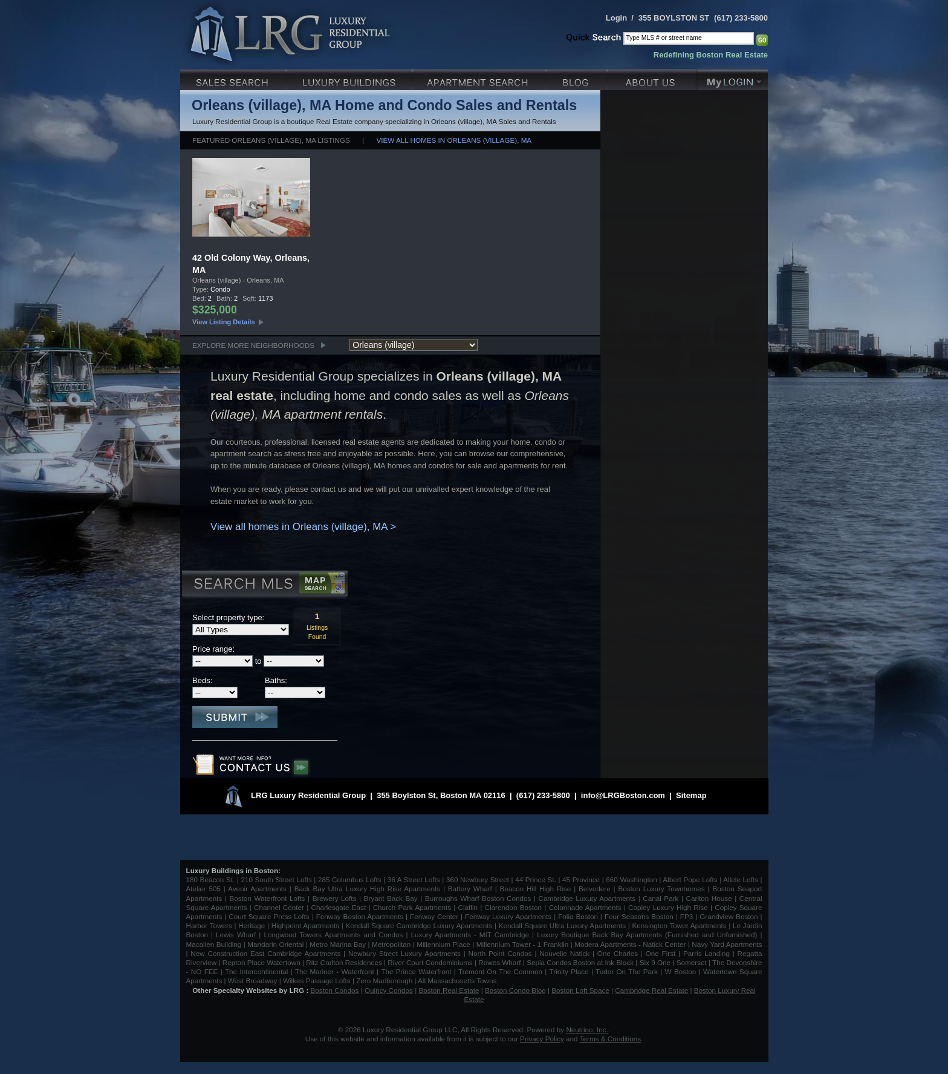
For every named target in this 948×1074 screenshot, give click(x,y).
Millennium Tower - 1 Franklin (522, 944)
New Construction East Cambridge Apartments (265, 953)
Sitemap (691, 795)
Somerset (692, 962)
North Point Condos (500, 953)
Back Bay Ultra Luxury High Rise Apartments (367, 888)
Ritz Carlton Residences (343, 962)
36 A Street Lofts (414, 879)
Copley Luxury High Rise (668, 907)
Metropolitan (392, 944)
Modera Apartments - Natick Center (630, 944)
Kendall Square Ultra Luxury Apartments (562, 925)
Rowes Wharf (499, 962)
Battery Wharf (470, 888)
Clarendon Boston (513, 907)
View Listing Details (223, 322)
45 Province (581, 879)
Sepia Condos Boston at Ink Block (580, 962)
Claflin (469, 907)
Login (616, 17)
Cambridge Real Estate (651, 990)
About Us (653, 78)
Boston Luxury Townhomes (661, 888)
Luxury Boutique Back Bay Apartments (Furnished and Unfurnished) (647, 934)
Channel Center (279, 907)
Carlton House (709, 898)
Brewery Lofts (335, 898)
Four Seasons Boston (640, 916)
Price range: (213, 648)
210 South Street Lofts (276, 879)
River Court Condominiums (430, 962)
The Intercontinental (256, 971)
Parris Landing (706, 953)
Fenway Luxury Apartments (508, 916)
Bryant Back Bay (391, 898)
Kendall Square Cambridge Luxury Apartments (420, 925)
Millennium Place (443, 944)
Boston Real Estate (448, 990)
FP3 (687, 916)
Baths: (276, 680)
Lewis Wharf (236, 934)
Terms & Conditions (610, 1039)
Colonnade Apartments (585, 907)
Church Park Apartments (412, 907)
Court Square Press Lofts (269, 916)
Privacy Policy (542, 1039)
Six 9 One (655, 962)
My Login (733, 78)
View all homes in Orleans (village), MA (453, 140)
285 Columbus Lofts (349, 879)
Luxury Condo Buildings (350, 78)
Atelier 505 (205, 888)
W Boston (682, 971)
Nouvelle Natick (564, 953)
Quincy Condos (389, 990)
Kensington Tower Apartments (679, 925)
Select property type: (228, 617)
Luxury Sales (233, 78)
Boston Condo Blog (515, 990)
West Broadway (253, 980)
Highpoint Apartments (306, 925)
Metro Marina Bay (338, 944)
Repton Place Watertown (261, 962)
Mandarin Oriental (275, 944)
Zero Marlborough (384, 980)
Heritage (251, 925)
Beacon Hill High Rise (535, 888)
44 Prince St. (535, 879)
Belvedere (595, 888)
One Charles (617, 953)
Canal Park (660, 898)
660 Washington (631, 879)
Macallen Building (214, 944)
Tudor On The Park (627, 971)
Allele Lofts (740, 879)
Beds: (202, 680)
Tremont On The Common (500, 971)
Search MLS (264, 585)
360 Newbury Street (477, 879)
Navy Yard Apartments (727, 944)
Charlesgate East (338, 907)
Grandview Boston (729, 916)
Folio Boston (578, 916)
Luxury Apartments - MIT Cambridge (470, 934)
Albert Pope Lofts (690, 879)
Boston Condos (335, 990)
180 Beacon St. (210, 879)
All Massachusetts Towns (457, 980)
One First (661, 953)
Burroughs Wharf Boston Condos (478, 898)
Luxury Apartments (480, 78)
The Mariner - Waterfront (334, 971)
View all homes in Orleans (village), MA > (303, 526)
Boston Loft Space (580, 990)
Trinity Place (570, 971)
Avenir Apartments (257, 888)
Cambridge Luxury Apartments (587, 898)
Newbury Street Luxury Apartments (404, 953)
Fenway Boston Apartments (359, 916)
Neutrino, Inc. (587, 1029)
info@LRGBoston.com (623, 795)
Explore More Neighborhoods (253, 345)
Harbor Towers (209, 925)
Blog (577, 78)
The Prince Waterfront (416, 971)
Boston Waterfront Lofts (267, 898)
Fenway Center (434, 916)
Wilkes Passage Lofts (317, 980)
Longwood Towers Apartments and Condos (333, 934)
